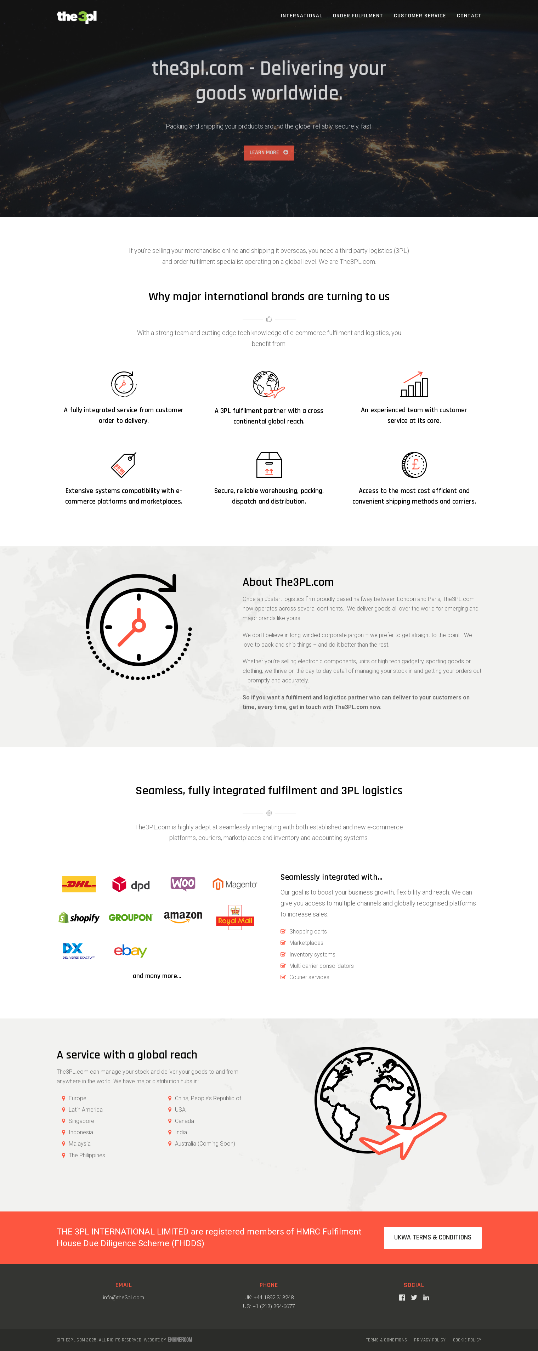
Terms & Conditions (386, 1340)
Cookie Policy (467, 1340)
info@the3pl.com (123, 1297)
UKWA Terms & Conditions (432, 1237)
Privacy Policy (430, 1340)
